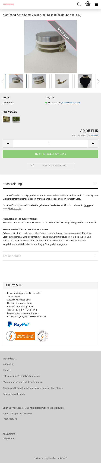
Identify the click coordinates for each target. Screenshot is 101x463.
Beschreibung (12, 184)
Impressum (8, 364)
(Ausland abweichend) (70, 103)
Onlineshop (39, 458)
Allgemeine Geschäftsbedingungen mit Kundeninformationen (33, 388)
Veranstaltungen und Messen (17, 413)
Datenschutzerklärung (14, 394)
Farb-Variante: (10, 112)
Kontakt (6, 370)
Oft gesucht (8, 438)
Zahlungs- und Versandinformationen (21, 376)
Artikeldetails (12, 256)
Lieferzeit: (8, 102)
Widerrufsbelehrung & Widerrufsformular (23, 382)
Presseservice (10, 418)
